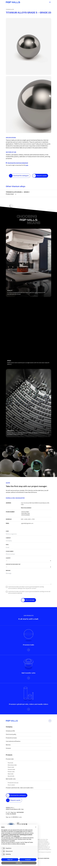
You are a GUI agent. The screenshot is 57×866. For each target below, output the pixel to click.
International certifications (13, 741)
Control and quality (11, 734)
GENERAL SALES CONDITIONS (42, 858)
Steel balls (10, 762)
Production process (11, 738)
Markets (8, 744)
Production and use (13, 782)
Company (9, 727)
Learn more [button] (19, 863)
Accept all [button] (27, 859)
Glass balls (10, 774)
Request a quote (15, 800)
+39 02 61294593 (25, 515)
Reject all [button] (9, 859)
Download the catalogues (18, 795)
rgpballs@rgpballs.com (27, 523)
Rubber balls (11, 771)
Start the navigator (26, 507)
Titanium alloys (10, 9)
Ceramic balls (11, 769)
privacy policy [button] (19, 831)
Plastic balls (11, 767)
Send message (30, 600)
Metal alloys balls (12, 765)
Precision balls (10, 759)
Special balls (11, 776)
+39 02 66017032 (25, 513)
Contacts (8, 748)
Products (9, 755)
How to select (11, 785)
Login (26, 165)
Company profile (10, 731)
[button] (35, 827)
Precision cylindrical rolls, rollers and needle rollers (19, 787)
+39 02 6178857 (25, 512)
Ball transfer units (11, 779)
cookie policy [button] (17, 836)
